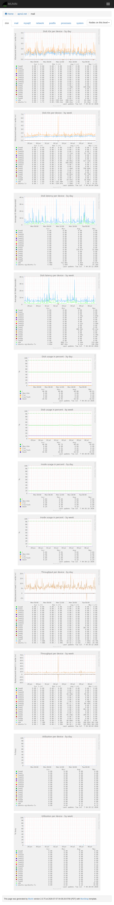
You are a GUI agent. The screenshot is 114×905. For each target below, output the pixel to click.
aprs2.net (22, 14)
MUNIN (9, 4)
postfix (52, 23)
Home (9, 14)
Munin (30, 899)
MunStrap (84, 899)
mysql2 (27, 23)
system (79, 23)
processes (66, 23)
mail (16, 23)
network (40, 23)
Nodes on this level (99, 22)
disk (7, 23)
